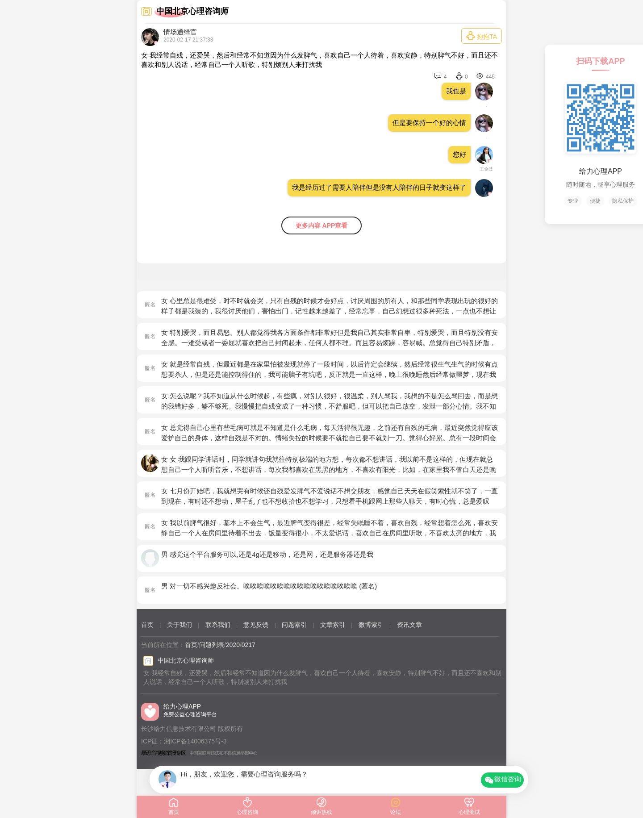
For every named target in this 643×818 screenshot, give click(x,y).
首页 (147, 624)
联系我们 (217, 624)
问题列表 (211, 644)
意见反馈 (255, 624)
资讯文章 (409, 624)
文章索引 (332, 624)
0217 (248, 644)
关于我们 (179, 624)
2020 (233, 644)
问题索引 (294, 624)
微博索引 (371, 624)
